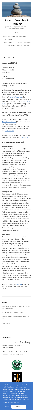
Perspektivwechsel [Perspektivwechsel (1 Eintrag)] (20, 348)
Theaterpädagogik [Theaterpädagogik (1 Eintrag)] (5, 354)
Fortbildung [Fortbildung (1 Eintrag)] (9, 345)
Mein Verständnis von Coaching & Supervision (14, 37)
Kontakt (26, 46)
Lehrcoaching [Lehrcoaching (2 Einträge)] (7, 347)
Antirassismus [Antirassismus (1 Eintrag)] (5, 342)
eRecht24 (19, 284)
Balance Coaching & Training (16, 22)
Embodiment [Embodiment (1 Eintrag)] (4, 345)
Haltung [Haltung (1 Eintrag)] (19, 345)
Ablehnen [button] (7, 407)
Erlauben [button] (18, 407)
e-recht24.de (24, 138)
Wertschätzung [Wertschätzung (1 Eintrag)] (16, 354)
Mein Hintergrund (24, 42)
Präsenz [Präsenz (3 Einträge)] (6, 351)
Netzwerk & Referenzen (13, 46)
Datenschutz (9, 131)
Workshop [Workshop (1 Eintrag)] (21, 354)
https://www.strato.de (9, 122)
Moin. (16, 33)
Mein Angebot (9, 42)
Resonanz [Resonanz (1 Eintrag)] (13, 351)
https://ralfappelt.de (15, 97)
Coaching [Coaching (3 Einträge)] (25, 342)
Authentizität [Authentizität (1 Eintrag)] (10, 342)
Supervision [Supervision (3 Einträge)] (21, 351)
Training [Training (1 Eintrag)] (10, 354)
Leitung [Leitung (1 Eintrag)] (14, 348)
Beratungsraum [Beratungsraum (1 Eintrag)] (17, 342)
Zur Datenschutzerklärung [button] (11, 402)
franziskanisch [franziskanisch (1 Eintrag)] (15, 345)
